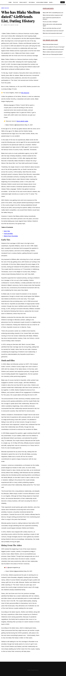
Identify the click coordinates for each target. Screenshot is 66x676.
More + (51, 2)
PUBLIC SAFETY (23, 2)
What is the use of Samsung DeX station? (53, 54)
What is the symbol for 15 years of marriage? (53, 47)
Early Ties (7, 231)
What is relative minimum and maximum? (53, 51)
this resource (25, 92)
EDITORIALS (32, 2)
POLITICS (15, 2)
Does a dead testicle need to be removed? (53, 30)
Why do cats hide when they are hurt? (52, 28)
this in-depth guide (22, 121)
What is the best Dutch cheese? (50, 44)
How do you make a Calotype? (50, 21)
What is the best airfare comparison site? (53, 15)
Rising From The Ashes (11, 236)
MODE (62, 2)
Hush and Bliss (8, 233)
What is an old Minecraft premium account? (53, 49)
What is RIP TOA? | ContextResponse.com (53, 12)
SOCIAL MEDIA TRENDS (42, 2)
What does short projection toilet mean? (52, 33)
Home (10, 2)
